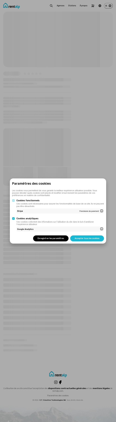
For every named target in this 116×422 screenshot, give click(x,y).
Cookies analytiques (27, 218)
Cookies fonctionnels (28, 200)
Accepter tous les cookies (87, 238)
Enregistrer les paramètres (51, 238)
